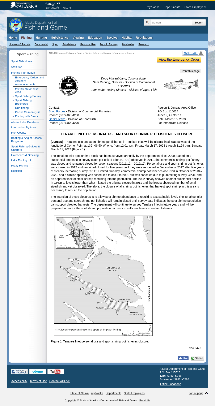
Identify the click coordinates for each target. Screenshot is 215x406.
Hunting (41, 37)
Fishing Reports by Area (26, 90)
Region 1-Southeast (114, 53)
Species (111, 37)
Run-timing (22, 107)
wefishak (16, 66)
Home (13, 37)
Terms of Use (38, 381)
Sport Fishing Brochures (23, 102)
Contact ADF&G (59, 381)
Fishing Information (23, 72)
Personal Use (88, 44)
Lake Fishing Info (22, 160)
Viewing (78, 37)
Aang (50, 3)
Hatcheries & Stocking (25, 155)
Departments (172, 7)
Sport (55, 44)
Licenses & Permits (19, 44)
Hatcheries (128, 44)
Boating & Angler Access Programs (26, 139)
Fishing (26, 37)
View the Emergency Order (179, 59)
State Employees (196, 7)
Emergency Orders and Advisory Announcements (29, 81)
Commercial (41, 44)
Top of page (196, 393)
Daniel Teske (57, 119)
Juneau (131, 53)
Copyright (70, 400)
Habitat (126, 37)
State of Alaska (25, 5)
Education (95, 37)
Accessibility (19, 381)
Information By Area (23, 127)
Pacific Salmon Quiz (27, 112)
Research (144, 44)
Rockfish (16, 170)
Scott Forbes (57, 111)
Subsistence (69, 44)
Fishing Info (91, 53)
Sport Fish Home (21, 61)
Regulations (144, 37)
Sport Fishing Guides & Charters (25, 148)
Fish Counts (18, 132)
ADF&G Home (56, 53)
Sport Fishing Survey (28, 96)
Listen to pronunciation (58, 3)
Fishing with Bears (26, 116)
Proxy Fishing (19, 165)
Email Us (144, 400)
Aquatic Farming (109, 44)
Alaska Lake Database (25, 122)
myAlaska (153, 7)
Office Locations (170, 384)
